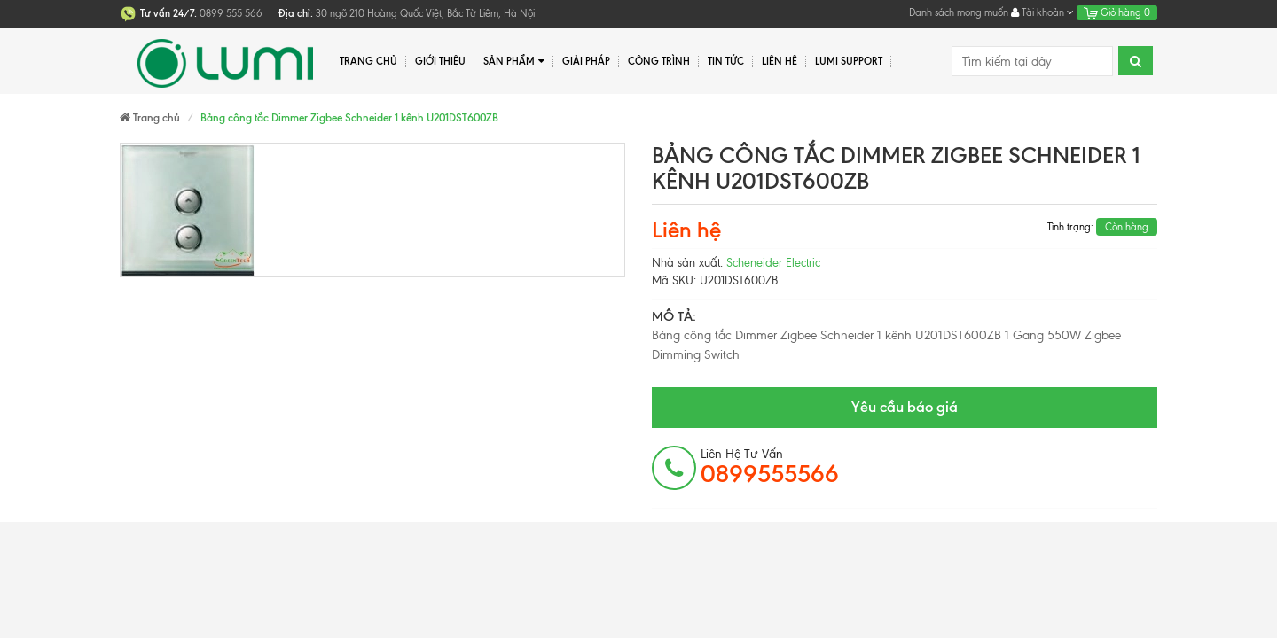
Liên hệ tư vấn (770, 467)
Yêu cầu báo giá (904, 407)
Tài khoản (1042, 12)
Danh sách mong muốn (958, 12)
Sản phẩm (513, 61)
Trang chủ (368, 61)
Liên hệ (779, 61)
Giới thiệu (440, 61)
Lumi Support (848, 61)
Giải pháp (586, 61)
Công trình (659, 61)
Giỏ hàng (1117, 12)
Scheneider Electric (773, 262)
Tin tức (726, 61)
